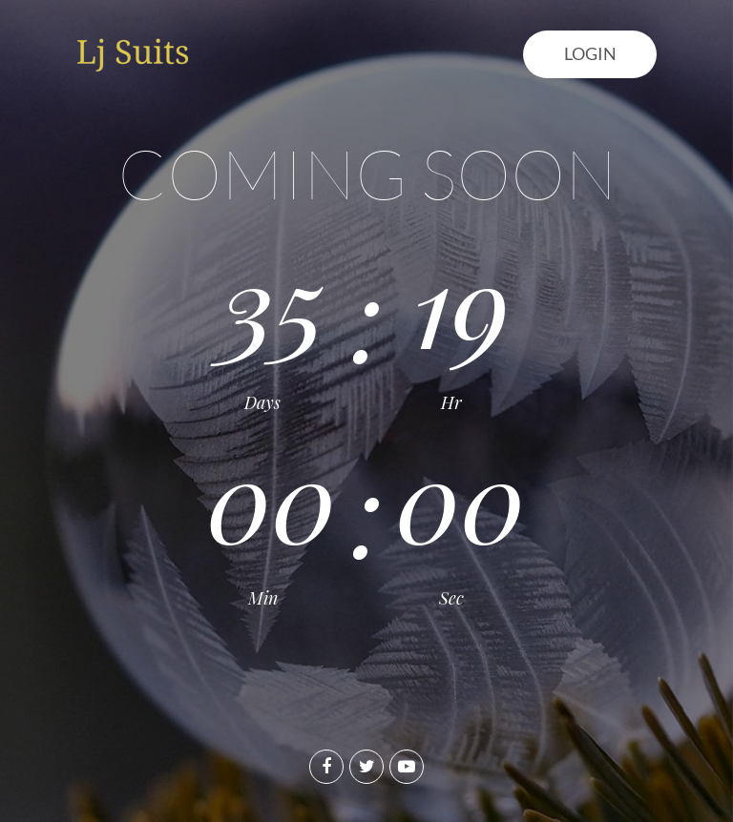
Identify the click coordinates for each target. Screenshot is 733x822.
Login (590, 53)
